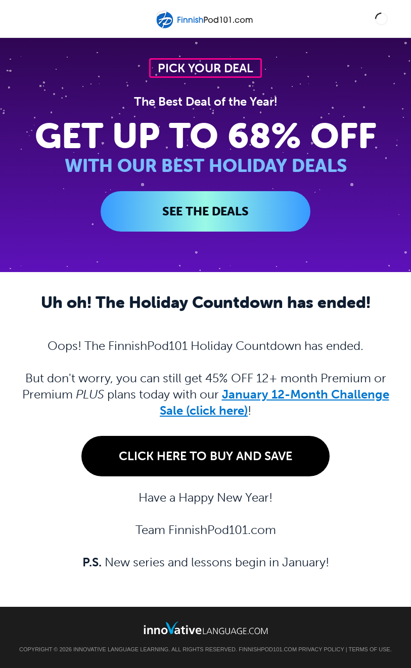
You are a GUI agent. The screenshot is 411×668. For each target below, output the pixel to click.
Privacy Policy (321, 649)
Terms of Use (369, 649)
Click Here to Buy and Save (205, 456)
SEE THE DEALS (205, 211)
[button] (381, 19)
